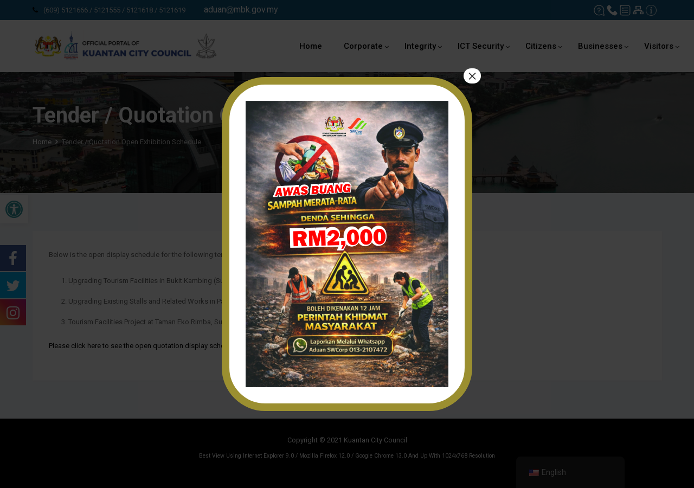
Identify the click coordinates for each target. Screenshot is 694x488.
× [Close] (472, 76)
